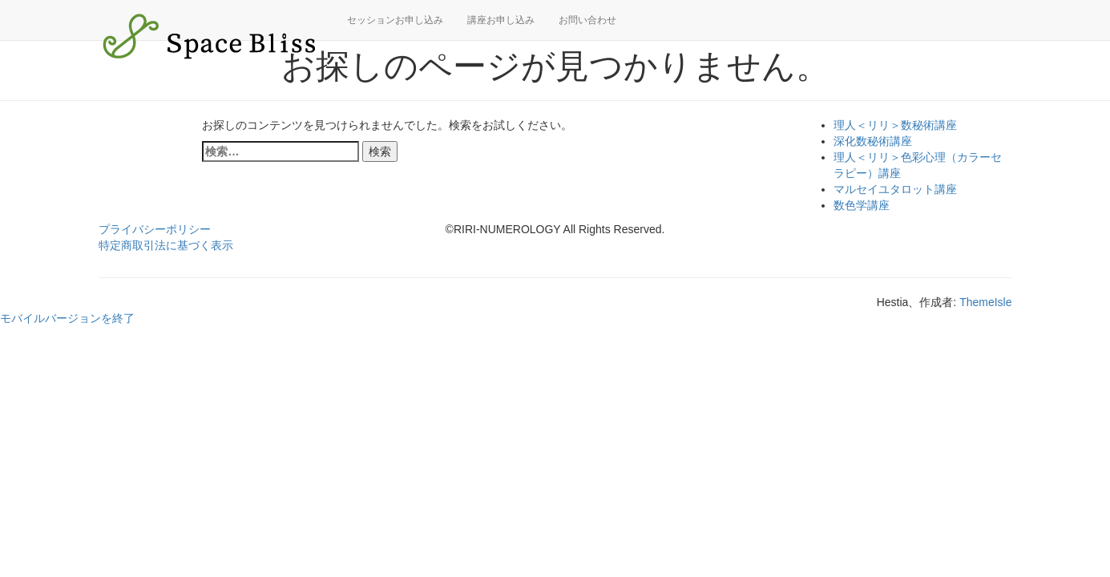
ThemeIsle (985, 302)
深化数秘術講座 (873, 141)
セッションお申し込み (395, 20)
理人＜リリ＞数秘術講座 (895, 125)
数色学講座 (862, 205)
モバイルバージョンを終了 (67, 318)
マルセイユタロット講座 (895, 189)
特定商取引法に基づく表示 (166, 245)
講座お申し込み (501, 20)
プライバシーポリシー (155, 229)
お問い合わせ (587, 20)
